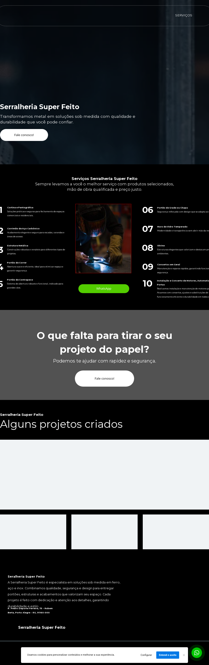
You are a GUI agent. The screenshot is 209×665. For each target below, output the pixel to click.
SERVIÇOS (183, 15)
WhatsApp (103, 288)
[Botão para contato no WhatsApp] (197, 652)
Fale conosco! (24, 135)
